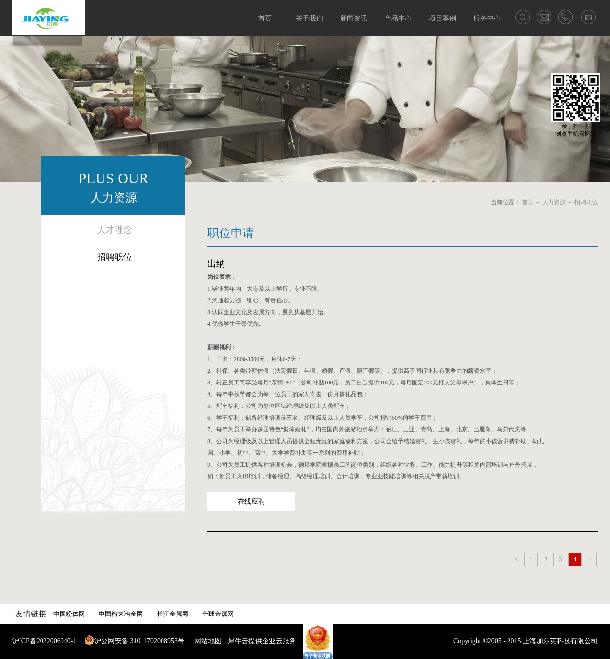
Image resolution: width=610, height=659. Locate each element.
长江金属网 (172, 613)
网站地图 (206, 641)
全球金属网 (218, 613)
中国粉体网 (69, 613)
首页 (265, 18)
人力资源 (554, 202)
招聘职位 (586, 202)
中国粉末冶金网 (121, 613)
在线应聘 (251, 501)
